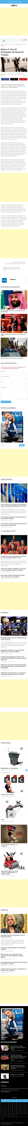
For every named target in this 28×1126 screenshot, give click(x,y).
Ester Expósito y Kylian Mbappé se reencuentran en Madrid (18, 1047)
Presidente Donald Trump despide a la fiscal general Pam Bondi (13, 936)
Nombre (3, 371)
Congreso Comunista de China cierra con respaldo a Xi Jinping (13, 335)
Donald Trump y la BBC (7, 794)
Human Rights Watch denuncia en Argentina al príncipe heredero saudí (13, 311)
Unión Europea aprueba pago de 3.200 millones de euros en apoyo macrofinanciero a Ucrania (14, 505)
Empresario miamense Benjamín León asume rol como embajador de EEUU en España (13, 569)
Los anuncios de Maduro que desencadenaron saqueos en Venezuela (15, 263)
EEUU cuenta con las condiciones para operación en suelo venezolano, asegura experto (12, 956)
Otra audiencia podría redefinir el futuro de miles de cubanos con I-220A (14, 963)
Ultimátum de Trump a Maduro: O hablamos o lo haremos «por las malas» (14, 969)
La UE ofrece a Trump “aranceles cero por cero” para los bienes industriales (14, 524)
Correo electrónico (5, 376)
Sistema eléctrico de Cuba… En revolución (9, 845)
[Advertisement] (14, 21)
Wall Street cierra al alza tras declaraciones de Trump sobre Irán (13, 638)
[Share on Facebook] (5, 79)
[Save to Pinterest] (23, 79)
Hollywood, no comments (9, 768)
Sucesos (3, 75)
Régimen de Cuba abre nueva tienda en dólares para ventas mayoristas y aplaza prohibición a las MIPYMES (14, 666)
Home (2, 44)
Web (2, 381)
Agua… (3, 819)
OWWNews (4, 74)
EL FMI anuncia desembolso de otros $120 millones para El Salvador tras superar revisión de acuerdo (13, 658)
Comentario (4, 387)
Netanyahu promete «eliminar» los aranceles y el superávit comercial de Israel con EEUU (13, 673)
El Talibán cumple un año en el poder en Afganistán (12, 358)
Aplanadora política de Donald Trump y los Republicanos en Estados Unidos (9, 872)
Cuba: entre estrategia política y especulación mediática (13, 948)
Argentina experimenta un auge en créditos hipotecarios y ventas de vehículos (12, 650)
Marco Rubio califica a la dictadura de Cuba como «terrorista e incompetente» (12, 576)
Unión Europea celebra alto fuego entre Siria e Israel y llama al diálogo (13, 517)
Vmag (10, 1124)
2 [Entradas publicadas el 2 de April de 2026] (14, 1103)
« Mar (2, 1118)
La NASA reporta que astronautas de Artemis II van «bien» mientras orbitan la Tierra (13, 557)
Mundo (6, 44)
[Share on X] (14, 79)
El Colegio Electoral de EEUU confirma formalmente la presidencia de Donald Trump (11, 269)
